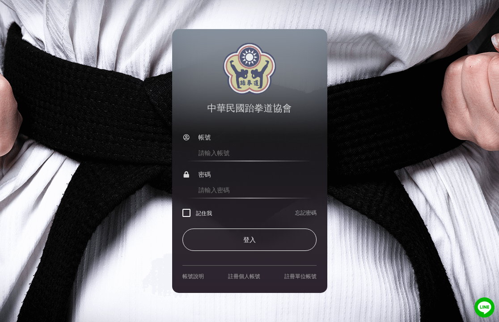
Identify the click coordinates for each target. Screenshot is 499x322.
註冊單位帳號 (300, 276)
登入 (249, 239)
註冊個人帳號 (244, 276)
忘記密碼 (306, 213)
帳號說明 (193, 276)
